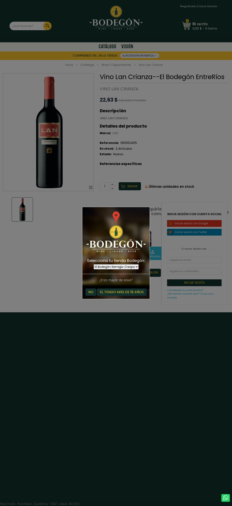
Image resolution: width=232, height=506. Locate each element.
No (90, 292)
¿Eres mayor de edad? (116, 280)
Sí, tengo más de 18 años (122, 292)
